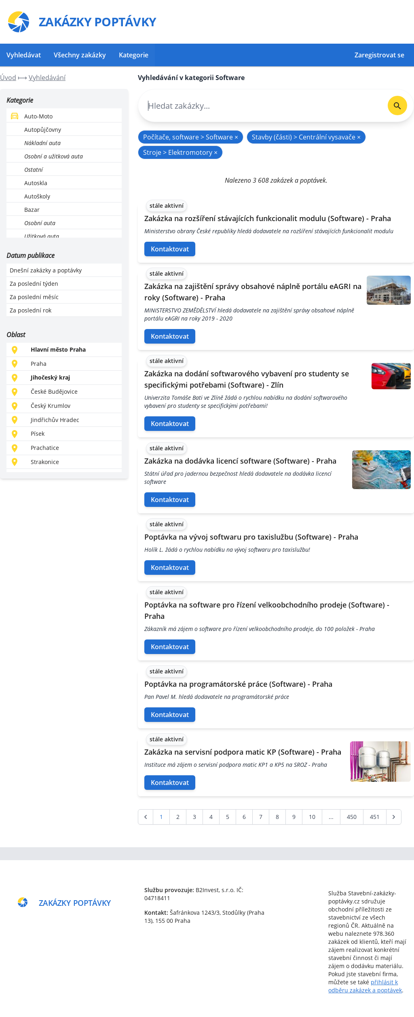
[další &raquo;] (393, 817)
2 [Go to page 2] (178, 817)
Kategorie (133, 55)
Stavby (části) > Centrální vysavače (306, 137)
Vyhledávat (23, 55)
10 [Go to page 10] (312, 817)
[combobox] (259, 105)
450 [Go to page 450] (352, 817)
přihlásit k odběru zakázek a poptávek (365, 986)
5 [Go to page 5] (227, 817)
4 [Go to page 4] (211, 817)
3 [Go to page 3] (194, 817)
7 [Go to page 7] (260, 817)
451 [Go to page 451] (375, 817)
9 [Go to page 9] (294, 817)
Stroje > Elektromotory (180, 152)
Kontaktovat (170, 249)
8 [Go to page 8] (277, 817)
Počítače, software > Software (190, 137)
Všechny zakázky (80, 55)
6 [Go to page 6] (244, 817)
